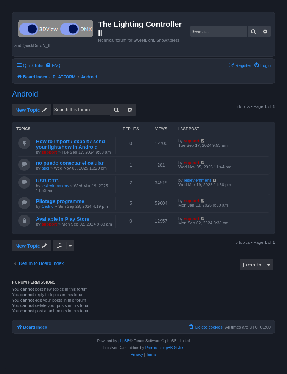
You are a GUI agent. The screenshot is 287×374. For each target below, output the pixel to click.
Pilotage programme (60, 201)
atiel (45, 168)
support (49, 152)
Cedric (48, 206)
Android (25, 94)
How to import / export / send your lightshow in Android (70, 144)
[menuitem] (52, 65)
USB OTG (47, 181)
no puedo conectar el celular (70, 163)
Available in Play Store (62, 219)
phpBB (123, 341)
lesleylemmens (55, 186)
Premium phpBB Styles (164, 348)
